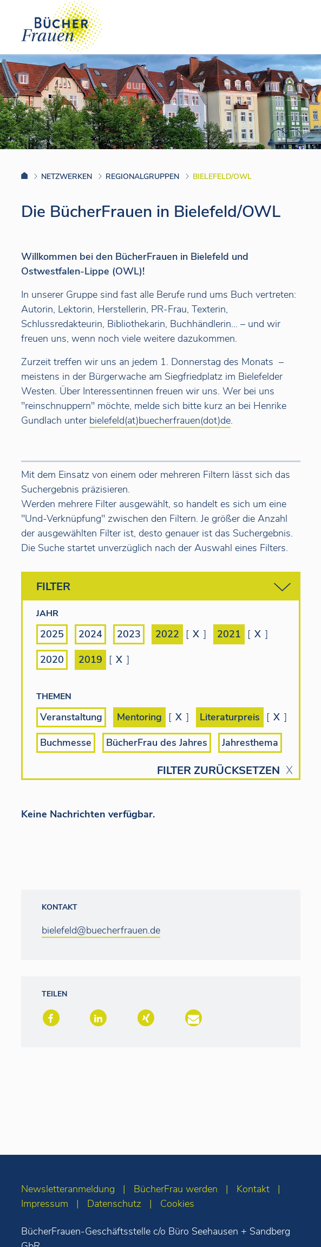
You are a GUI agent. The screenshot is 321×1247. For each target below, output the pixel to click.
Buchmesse (65, 742)
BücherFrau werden (176, 1188)
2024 (90, 634)
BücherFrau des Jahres (156, 742)
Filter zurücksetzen (218, 771)
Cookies (177, 1203)
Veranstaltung (71, 717)
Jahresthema (250, 742)
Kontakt (253, 1188)
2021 (229, 634)
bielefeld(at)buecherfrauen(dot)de (160, 420)
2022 (167, 634)
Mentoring (139, 717)
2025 (52, 634)
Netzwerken (66, 176)
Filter (163, 587)
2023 (129, 634)
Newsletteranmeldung (68, 1188)
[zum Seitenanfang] (291, 1224)
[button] (50, 1018)
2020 (52, 659)
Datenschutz (114, 1203)
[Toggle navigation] (296, 26)
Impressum (44, 1203)
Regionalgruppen (142, 176)
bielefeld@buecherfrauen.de (101, 930)
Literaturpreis (230, 717)
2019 (90, 659)
